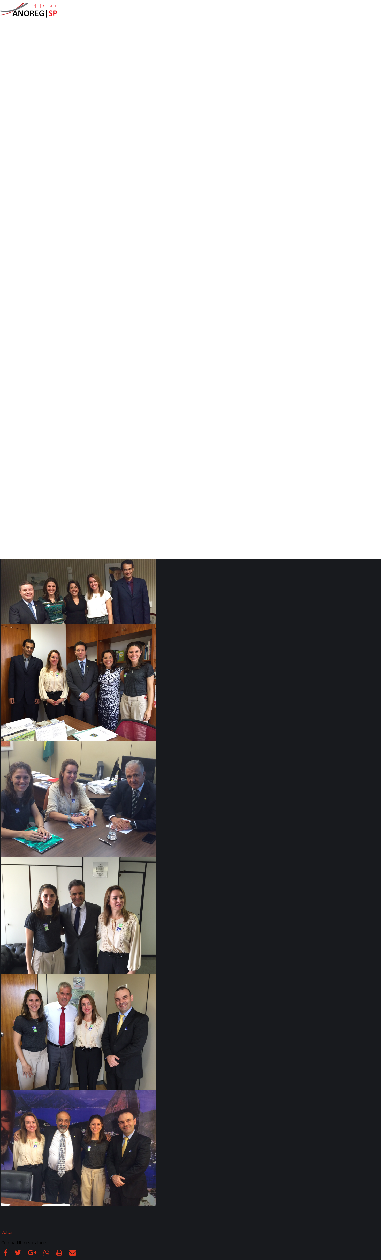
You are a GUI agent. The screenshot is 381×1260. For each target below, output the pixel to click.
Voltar (7, 1232)
